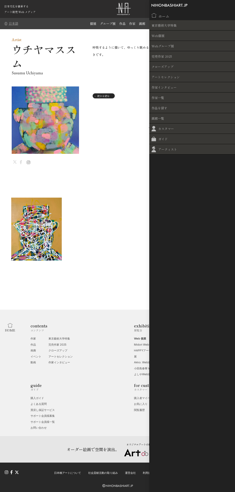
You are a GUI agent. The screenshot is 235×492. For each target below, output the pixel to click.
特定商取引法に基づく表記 (211, 471)
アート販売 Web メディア (20, 12)
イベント (36, 356)
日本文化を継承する (16, 6)
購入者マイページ (145, 398)
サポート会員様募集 (43, 415)
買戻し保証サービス (43, 410)
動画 (33, 362)
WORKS (146, 129)
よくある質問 (39, 404)
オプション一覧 (191, 410)
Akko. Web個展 (144, 362)
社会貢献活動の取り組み (103, 471)
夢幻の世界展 (190, 344)
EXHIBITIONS (210, 129)
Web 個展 (140, 338)
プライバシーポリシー (174, 471)
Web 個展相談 (191, 398)
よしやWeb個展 (144, 374)
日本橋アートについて (67, 471)
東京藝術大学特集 (59, 338)
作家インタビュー (59, 362)
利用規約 (148, 471)
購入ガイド (37, 398)
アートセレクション (60, 356)
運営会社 (130, 471)
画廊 (143, 23)
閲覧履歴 (139, 410)
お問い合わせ (39, 427)
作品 (122, 23)
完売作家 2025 (57, 344)
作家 (133, 23)
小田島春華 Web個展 (147, 368)
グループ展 (107, 23)
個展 (91, 23)
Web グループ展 (192, 338)
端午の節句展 (190, 350)
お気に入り (140, 404)
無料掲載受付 (190, 404)
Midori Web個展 (144, 344)
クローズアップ (57, 350)
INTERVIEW (176, 129)
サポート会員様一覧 (43, 422)
